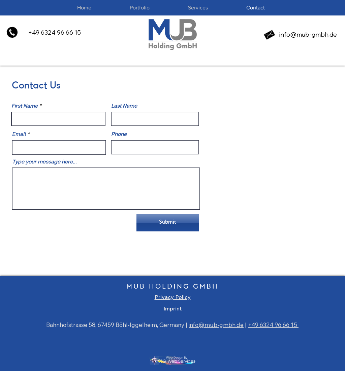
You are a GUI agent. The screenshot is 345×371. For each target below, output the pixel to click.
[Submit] (167, 222)
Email (19, 134)
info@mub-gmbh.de (308, 34)
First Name (24, 105)
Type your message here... (44, 161)
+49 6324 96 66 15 (273, 324)
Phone (119, 134)
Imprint (172, 308)
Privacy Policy (173, 297)
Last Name (124, 105)
